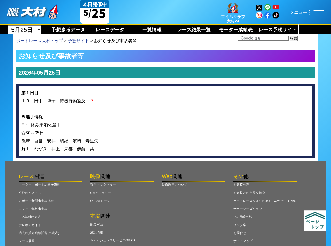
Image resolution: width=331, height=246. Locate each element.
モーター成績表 (236, 29)
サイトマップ (243, 241)
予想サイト (78, 40)
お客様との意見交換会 (249, 193)
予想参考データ (68, 29)
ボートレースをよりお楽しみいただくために (265, 201)
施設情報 (96, 232)
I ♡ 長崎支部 (242, 217)
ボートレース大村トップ (39, 40)
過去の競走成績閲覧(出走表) (39, 233)
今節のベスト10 (30, 193)
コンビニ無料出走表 (33, 209)
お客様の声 (241, 185)
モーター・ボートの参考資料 (39, 185)
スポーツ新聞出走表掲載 (36, 201)
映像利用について (174, 185)
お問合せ (239, 233)
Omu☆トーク (100, 201)
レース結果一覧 (194, 29)
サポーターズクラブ (247, 209)
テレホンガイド (30, 225)
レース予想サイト (277, 29)
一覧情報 (151, 29)
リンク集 (239, 225)
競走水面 (96, 224)
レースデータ (110, 29)
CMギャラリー (100, 193)
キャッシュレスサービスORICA (113, 240)
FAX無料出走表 (30, 217)
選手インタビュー (103, 185)
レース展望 (27, 241)
